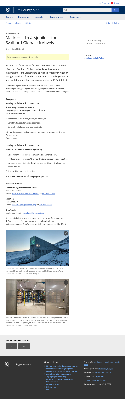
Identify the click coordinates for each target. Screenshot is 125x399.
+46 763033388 (45, 204)
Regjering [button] (74, 17)
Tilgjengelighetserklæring (56, 377)
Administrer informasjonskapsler (59, 374)
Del (109, 23)
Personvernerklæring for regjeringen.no (61, 371)
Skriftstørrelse (104, 3)
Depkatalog (99, 376)
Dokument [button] (23, 17)
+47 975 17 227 (48, 193)
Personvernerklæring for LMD (95, 380)
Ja (11, 346)
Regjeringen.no (26, 10)
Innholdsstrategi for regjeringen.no (59, 368)
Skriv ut (116, 23)
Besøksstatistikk (52, 384)
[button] (18, 23)
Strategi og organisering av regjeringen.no (62, 366)
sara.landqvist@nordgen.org (24, 204)
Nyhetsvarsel (51, 387)
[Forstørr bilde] (66, 233)
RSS (47, 390)
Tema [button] (9, 17)
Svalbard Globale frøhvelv (95, 58)
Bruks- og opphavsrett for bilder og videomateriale (59, 380)
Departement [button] (56, 17)
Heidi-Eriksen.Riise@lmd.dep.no (25, 193)
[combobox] (87, 10)
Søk (115, 10)
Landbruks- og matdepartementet (96, 42)
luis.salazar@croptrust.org (33, 213)
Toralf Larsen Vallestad (103, 372)
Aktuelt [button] (39, 17)
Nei (24, 346)
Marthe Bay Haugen (105, 369)
